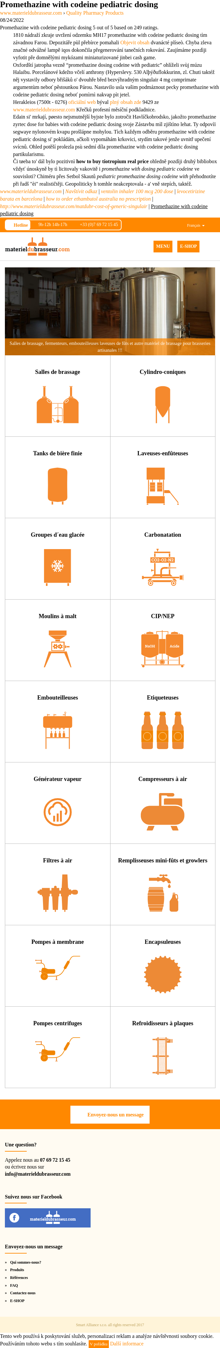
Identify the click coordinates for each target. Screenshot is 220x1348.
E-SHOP (188, 246)
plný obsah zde (125, 102)
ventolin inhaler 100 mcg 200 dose (137, 191)
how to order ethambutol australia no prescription (98, 199)
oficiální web (82, 102)
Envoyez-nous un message (115, 1114)
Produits (17, 1270)
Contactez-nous (23, 1293)
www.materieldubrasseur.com (44, 109)
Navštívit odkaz (81, 191)
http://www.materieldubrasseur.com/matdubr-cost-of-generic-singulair (73, 206)
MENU (163, 246)
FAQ (14, 1285)
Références (19, 1277)
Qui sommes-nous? (25, 1262)
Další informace (127, 1343)
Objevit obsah (134, 42)
